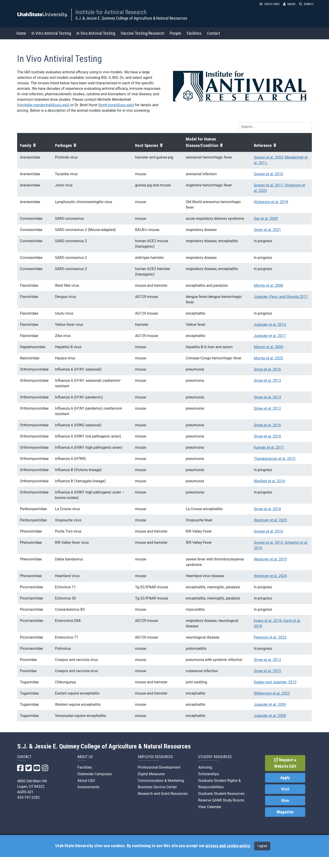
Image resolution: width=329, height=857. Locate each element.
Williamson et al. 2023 (272, 693)
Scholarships (208, 774)
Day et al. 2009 (266, 218)
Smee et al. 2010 (267, 436)
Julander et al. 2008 (270, 716)
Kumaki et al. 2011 (269, 447)
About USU (86, 780)
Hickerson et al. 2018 (271, 202)
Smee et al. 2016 (267, 369)
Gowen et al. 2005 (268, 157)
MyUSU (289, 4)
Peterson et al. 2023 (270, 637)
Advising (205, 767)
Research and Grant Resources (163, 793)
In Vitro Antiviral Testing (51, 33)
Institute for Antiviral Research (111, 12)
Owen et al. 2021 (267, 230)
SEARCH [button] (306, 4)
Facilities (194, 33)
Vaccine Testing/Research (142, 33)
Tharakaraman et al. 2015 (274, 458)
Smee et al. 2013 (267, 380)
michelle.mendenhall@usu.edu (43, 105)
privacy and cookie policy (227, 845)
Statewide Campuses (94, 774)
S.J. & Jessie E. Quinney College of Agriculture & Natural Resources (131, 18)
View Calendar (209, 807)
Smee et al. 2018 (267, 509)
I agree (262, 846)
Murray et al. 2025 (268, 358)
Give (285, 800)
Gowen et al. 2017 (268, 185)
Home (21, 33)
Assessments (88, 787)
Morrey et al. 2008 (268, 285)
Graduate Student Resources (221, 793)
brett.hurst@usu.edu (116, 105)
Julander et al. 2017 (270, 336)
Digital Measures (151, 774)
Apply (285, 777)
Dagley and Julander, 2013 (275, 682)
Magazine (285, 812)
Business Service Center (157, 787)
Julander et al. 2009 (270, 704)
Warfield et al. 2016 (269, 481)
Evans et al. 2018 (267, 620)
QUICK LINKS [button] (269, 4)
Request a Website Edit (285, 763)
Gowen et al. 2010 (268, 174)
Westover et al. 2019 (270, 559)
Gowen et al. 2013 (268, 542)
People (175, 33)
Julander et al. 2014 (270, 324)
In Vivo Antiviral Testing (96, 33)
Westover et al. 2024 (270, 576)
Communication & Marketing (161, 780)
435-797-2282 (28, 797)
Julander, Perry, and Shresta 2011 (281, 297)
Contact (213, 33)
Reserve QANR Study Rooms (221, 800)
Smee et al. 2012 (267, 408)
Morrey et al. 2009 (268, 347)
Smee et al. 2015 (267, 671)
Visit (285, 789)
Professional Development (159, 767)
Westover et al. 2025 (270, 520)
